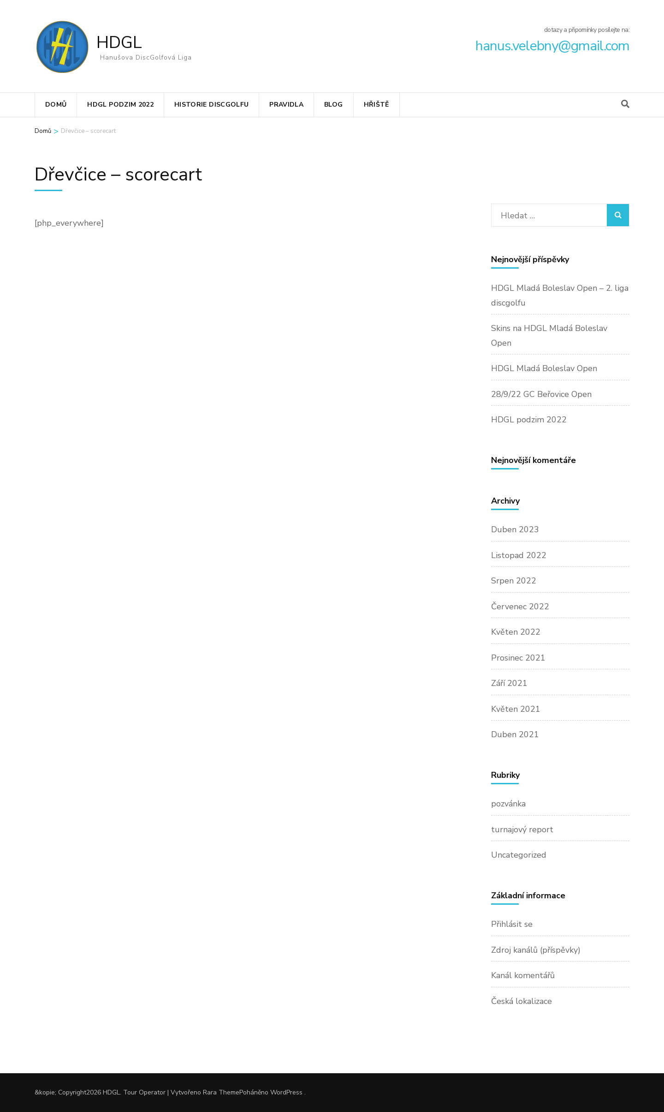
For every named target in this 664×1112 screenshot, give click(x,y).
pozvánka (508, 803)
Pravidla (286, 104)
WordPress (286, 1092)
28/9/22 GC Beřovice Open (541, 394)
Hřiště (376, 104)
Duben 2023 (515, 529)
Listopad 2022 (518, 555)
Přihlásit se (512, 924)
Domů (55, 104)
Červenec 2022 (520, 606)
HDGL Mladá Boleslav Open (544, 368)
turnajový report (522, 829)
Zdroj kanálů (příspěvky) (536, 950)
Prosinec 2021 (518, 657)
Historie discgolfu (211, 104)
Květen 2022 (515, 631)
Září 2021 (509, 683)
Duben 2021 (515, 734)
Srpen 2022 (513, 580)
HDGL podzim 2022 (120, 104)
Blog (333, 104)
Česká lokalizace (521, 1001)
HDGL (119, 42)
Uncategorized (518, 854)
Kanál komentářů (523, 975)
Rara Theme (221, 1092)
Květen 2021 (515, 709)
